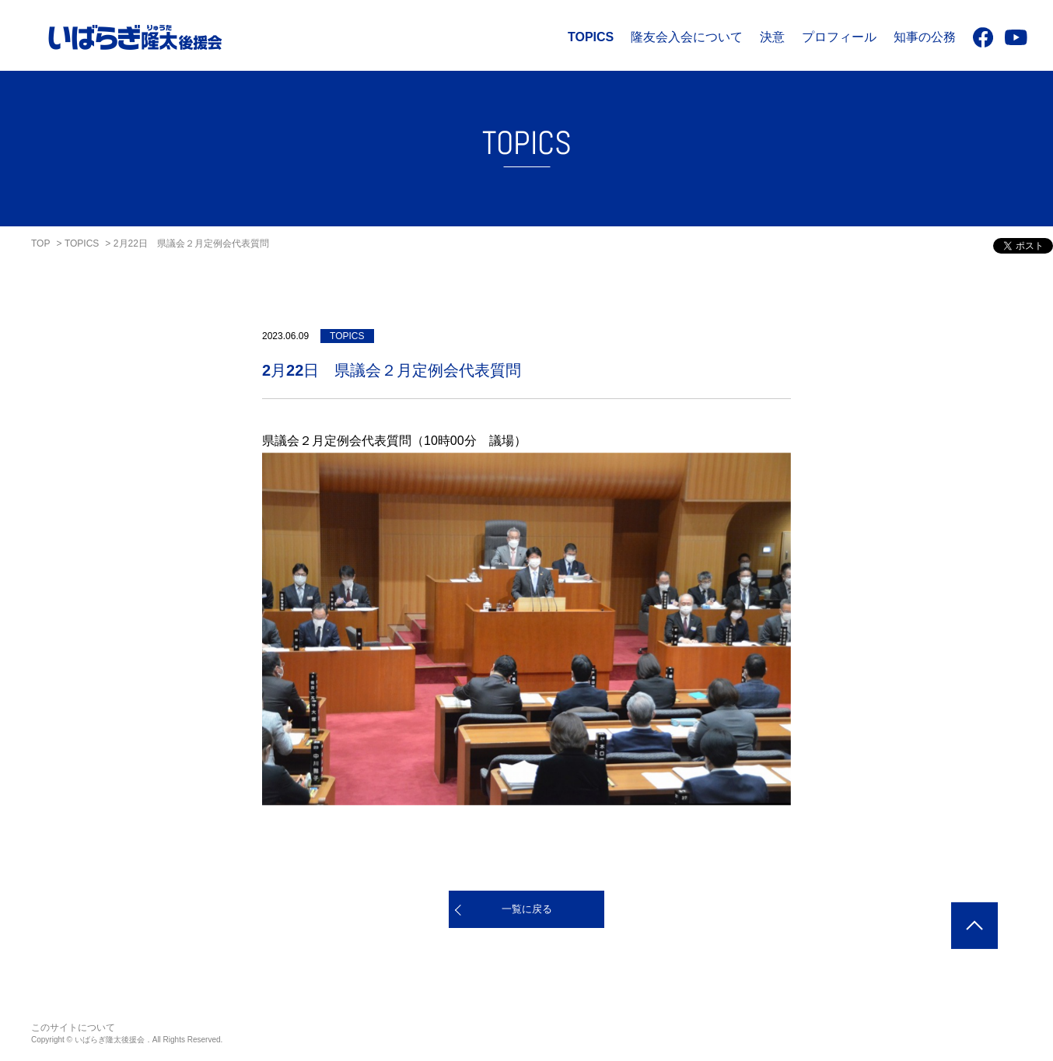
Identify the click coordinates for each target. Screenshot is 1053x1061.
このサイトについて (73, 1027)
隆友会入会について (687, 37)
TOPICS (591, 37)
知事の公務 (925, 37)
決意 (772, 37)
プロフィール (839, 37)
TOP (40, 243)
